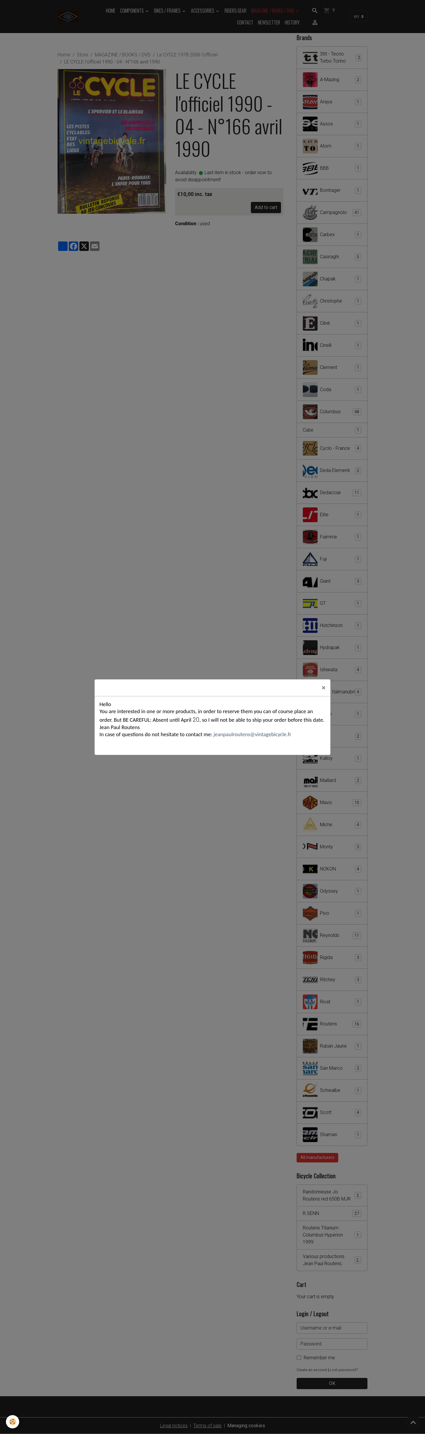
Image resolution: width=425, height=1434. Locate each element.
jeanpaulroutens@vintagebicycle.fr (251, 734)
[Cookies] (12, 1421)
